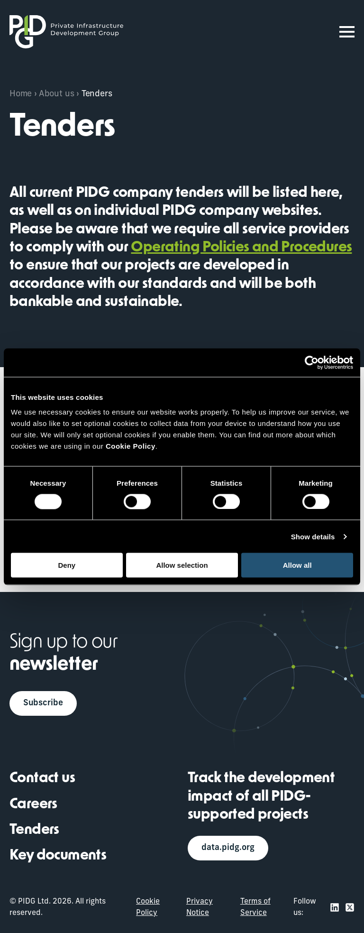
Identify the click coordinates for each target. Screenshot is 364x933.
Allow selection (182, 565)
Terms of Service (255, 907)
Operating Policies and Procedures (241, 247)
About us (56, 94)
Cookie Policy (148, 907)
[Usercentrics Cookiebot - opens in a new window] (311, 362)
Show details (313, 536)
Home (20, 94)
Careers (33, 804)
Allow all (297, 565)
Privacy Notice (199, 907)
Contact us (42, 778)
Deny (66, 565)
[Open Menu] (347, 31)
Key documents (57, 856)
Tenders (34, 830)
